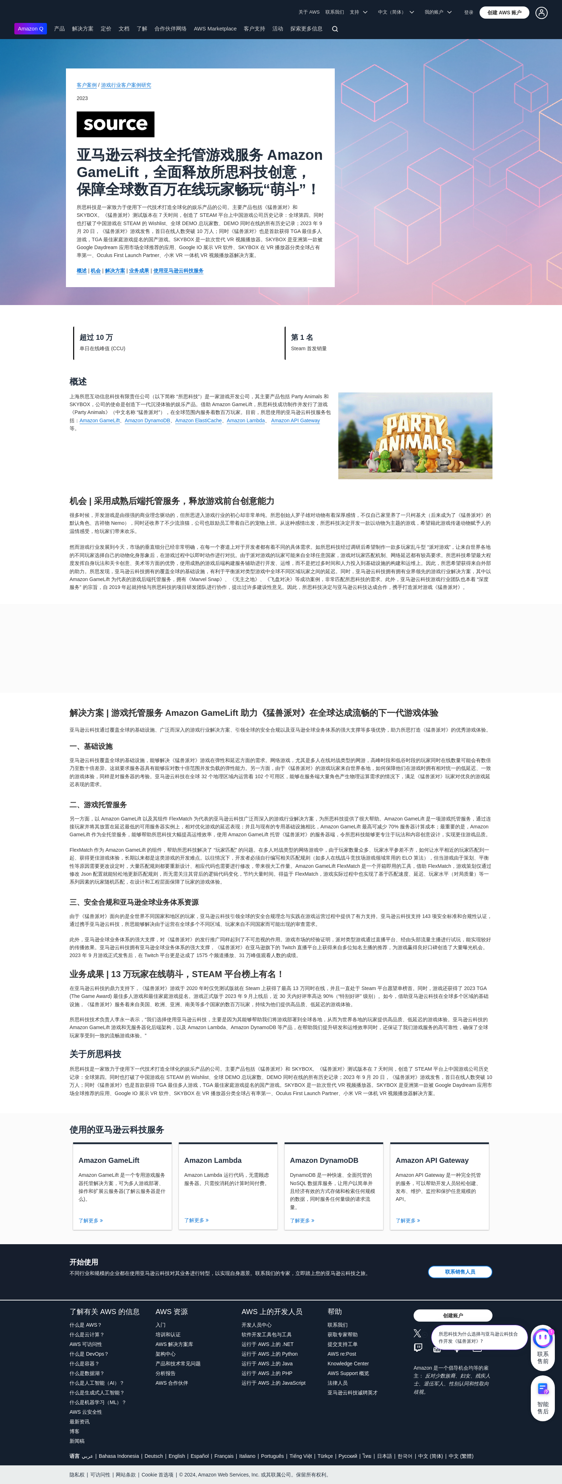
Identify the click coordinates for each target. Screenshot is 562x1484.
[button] (505, 12)
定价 (106, 28)
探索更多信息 (306, 28)
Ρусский (348, 1456)
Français (224, 1456)
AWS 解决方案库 (174, 1344)
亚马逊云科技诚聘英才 (353, 1392)
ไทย (367, 1456)
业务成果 (139, 271)
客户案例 (87, 85)
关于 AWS (309, 12)
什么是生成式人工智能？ (97, 1392)
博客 (75, 1431)
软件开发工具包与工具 (267, 1334)
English (176, 1456)
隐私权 (77, 1475)
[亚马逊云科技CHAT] (543, 1339)
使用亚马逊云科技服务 (178, 271)
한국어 (405, 1456)
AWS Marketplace (215, 28)
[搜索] (336, 30)
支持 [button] (358, 12)
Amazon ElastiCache (198, 420)
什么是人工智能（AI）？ (97, 1383)
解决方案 (83, 28)
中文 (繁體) (461, 1456)
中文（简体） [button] (396, 12)
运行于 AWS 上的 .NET (268, 1344)
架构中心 (166, 1354)
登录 (468, 12)
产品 (59, 28)
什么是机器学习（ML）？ (98, 1402)
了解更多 (90, 1220)
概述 (82, 271)
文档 (124, 28)
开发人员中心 (257, 1325)
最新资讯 (80, 1421)
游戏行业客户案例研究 (126, 85)
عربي (87, 1456)
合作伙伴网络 (170, 28)
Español (200, 1456)
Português (272, 1456)
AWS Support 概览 (348, 1373)
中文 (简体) (430, 1456)
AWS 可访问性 (86, 1344)
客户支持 (254, 28)
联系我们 (334, 12)
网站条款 (126, 1475)
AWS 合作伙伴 (172, 1383)
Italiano (247, 1456)
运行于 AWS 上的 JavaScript (273, 1383)
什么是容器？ (85, 1363)
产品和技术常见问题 (178, 1363)
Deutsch (153, 1456)
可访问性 (100, 1475)
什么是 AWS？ (86, 1325)
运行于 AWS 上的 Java (267, 1363)
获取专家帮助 (343, 1334)
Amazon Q (30, 28)
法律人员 (338, 1383)
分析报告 (166, 1373)
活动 (277, 28)
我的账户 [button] (438, 12)
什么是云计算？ (87, 1334)
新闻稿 (77, 1441)
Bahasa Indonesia (119, 1456)
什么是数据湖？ (87, 1373)
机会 (96, 271)
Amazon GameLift (100, 420)
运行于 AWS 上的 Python (270, 1354)
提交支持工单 (343, 1344)
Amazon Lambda (246, 420)
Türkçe (325, 1456)
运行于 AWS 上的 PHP (267, 1373)
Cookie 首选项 (157, 1475)
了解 (142, 28)
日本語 (384, 1456)
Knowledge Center (348, 1363)
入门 (161, 1325)
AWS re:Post (342, 1354)
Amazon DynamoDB (147, 420)
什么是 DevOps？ (89, 1354)
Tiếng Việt (301, 1456)
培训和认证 (168, 1334)
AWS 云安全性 (86, 1412)
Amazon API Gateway (295, 420)
